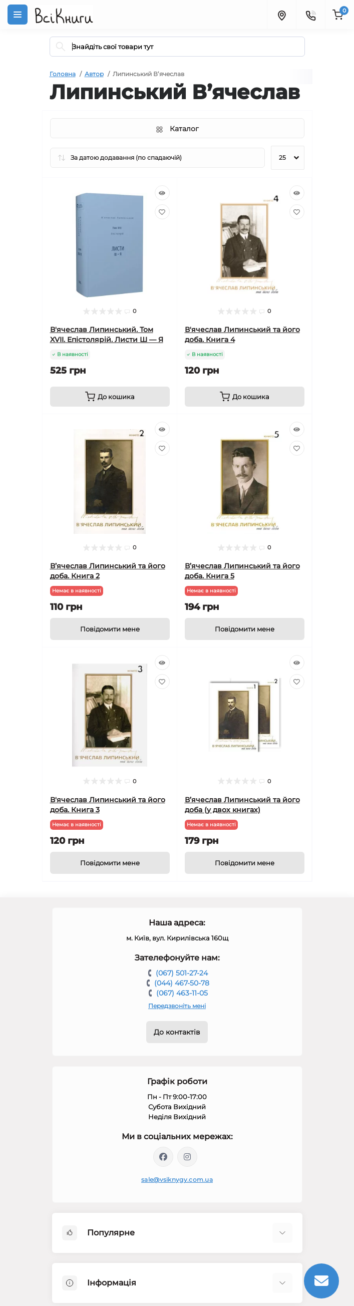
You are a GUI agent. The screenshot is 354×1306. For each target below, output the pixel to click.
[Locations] (281, 14)
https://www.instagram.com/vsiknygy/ (187, 1157)
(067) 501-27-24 (182, 972)
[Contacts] (310, 14)
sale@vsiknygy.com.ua (177, 1179)
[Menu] (18, 15)
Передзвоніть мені (177, 1006)
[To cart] (110, 397)
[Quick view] (162, 192)
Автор (94, 74)
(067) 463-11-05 (182, 993)
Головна (63, 74)
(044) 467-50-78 (181, 983)
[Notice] (110, 629)
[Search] (61, 47)
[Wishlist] (162, 211)
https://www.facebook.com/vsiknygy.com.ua (163, 1157)
